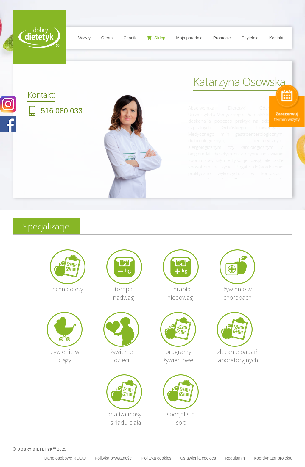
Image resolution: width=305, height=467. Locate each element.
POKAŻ (8, 124)
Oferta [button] (107, 37)
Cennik (129, 37)
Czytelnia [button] (250, 37)
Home (39, 37)
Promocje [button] (222, 37)
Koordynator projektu (273, 458)
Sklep (156, 37)
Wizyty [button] (84, 37)
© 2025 (39, 449)
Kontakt (276, 37)
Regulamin (235, 458)
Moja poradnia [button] (189, 37)
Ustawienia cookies (198, 458)
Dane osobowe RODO (65, 458)
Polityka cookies (156, 458)
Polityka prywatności (114, 458)
